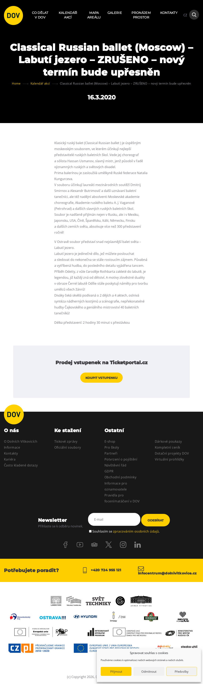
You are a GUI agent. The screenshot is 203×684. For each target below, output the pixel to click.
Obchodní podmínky (120, 478)
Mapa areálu (94, 15)
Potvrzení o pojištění (120, 460)
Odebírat (155, 521)
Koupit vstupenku (101, 379)
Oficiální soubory (67, 448)
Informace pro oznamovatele (115, 487)
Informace (12, 448)
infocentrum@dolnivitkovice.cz (168, 571)
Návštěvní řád (115, 466)
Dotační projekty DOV (172, 454)
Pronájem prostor (141, 15)
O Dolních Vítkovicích (20, 442)
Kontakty (168, 13)
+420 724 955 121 (101, 571)
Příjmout (116, 671)
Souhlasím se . (126, 531)
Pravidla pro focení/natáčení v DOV (122, 499)
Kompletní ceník (167, 448)
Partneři (111, 454)
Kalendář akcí (68, 15)
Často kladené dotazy (21, 466)
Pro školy (111, 448)
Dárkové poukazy (168, 442)
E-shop (109, 442)
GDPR (109, 472)
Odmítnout (148, 671)
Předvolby (182, 671)
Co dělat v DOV (40, 15)
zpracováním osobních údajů (136, 531)
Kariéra (9, 460)
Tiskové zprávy (66, 442)
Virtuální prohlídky (169, 460)
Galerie (114, 13)
